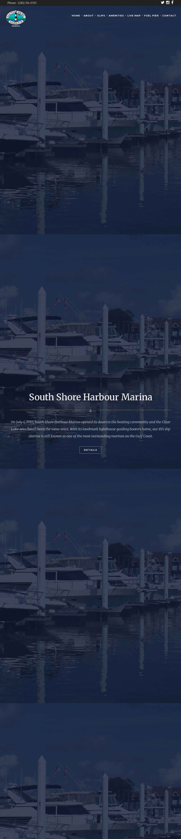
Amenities (116, 15)
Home (76, 15)
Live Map (134, 15)
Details (90, 446)
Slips (101, 15)
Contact (169, 15)
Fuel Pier (151, 15)
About (89, 15)
